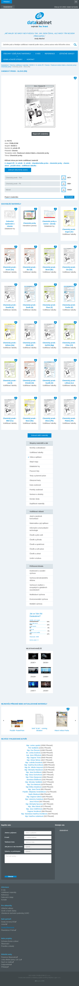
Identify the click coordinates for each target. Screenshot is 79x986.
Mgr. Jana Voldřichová (34, 809)
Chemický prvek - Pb (13, 184)
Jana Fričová (34, 801)
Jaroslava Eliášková (33, 779)
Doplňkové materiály (37, 504)
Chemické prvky (6, 67)
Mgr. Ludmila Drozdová (34, 762)
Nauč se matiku (6, 962)
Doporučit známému (40, 134)
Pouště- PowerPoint (17, 730)
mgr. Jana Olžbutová (34, 755)
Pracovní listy (34, 471)
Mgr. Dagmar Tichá (34, 758)
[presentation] (22, 868)
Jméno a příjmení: (11, 833)
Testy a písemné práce (38, 476)
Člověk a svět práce (37, 549)
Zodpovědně (5, 964)
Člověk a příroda (36, 540)
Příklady (4, 967)
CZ (76, 2)
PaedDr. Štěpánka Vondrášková (34, 792)
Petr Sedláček (33, 748)
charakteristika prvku (40, 163)
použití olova (15, 166)
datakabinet (64, 830)
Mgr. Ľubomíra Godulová (34, 799)
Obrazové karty (35, 480)
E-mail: (7, 837)
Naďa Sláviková (34, 794)
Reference (5, 895)
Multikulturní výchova (37, 594)
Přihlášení (6, 2)
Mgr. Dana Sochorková (33, 775)
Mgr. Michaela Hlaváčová (34, 770)
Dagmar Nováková (34, 811)
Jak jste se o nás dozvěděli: (14, 846)
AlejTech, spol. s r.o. (54, 977)
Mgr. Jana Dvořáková (34, 772)
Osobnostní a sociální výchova (37, 572)
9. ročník (27, 163)
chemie (66, 163)
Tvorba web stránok (24, 977)
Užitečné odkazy (7, 908)
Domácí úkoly (35, 499)
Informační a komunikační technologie (39, 529)
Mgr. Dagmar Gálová (34, 797)
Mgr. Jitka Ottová (34, 806)
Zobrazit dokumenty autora (18, 170)
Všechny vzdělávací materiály (19, 65)
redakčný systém (37, 977)
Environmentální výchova (39, 599)
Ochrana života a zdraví (9, 941)
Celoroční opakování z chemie (9, 223)
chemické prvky (56, 163)
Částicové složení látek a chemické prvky (63, 65)
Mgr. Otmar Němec (34, 760)
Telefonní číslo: (10, 842)
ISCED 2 (32, 65)
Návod (8, 190)
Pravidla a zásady (7, 946)
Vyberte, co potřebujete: (13, 851)
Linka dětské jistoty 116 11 (10, 960)
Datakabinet (5, 65)
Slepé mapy (34, 462)
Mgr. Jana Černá (34, 789)
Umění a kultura (35, 558)
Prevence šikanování (8, 957)
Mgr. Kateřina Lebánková (34, 816)
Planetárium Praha (8, 930)
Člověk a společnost (37, 544)
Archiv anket (33, 640)
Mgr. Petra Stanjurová (34, 777)
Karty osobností (35, 485)
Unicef (3, 924)
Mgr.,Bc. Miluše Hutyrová (34, 767)
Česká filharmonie (7, 927)
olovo (7, 166)
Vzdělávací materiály (8, 892)
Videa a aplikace (35, 457)
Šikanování (5, 944)
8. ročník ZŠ (40, 65)
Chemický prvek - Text (14, 178)
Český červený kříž (8, 922)
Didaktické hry (35, 466)
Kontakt (4, 900)
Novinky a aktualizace (37, 448)
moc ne (32, 629)
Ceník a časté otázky (8, 911)
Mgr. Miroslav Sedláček (34, 782)
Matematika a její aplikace (39, 523)
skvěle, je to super (35, 620)
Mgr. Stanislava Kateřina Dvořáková (34, 814)
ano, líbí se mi (34, 623)
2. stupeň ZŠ (9, 163)
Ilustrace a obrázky (36, 494)
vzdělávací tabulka (29, 166)
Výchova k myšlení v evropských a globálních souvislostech (38, 587)
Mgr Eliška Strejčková (34, 787)
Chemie (47, 65)
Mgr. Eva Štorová (33, 750)
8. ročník (19, 163)
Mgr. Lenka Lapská (33, 745)
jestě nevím (33, 626)
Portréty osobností (36, 490)
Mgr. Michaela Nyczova (34, 804)
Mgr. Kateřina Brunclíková (33, 765)
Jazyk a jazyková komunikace (36, 517)
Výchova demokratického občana (39, 579)
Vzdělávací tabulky (36, 452)
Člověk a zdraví (35, 554)
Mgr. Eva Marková (34, 784)
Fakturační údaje (7, 897)
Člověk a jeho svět (36, 535)
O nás (3, 890)
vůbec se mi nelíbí (35, 632)
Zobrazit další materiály (39, 435)
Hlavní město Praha (62, 730)
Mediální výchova (36, 604)
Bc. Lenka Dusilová (33, 753)
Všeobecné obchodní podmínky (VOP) (15, 913)
